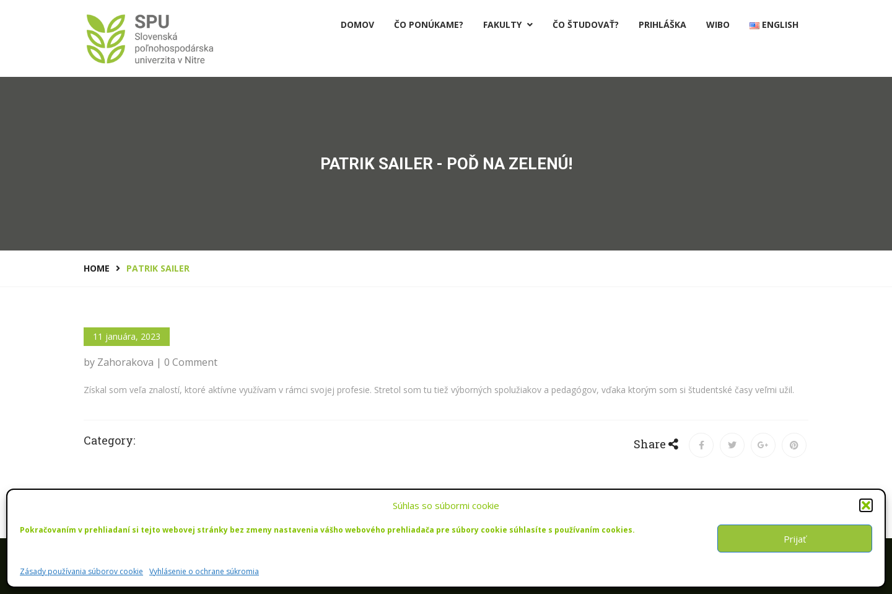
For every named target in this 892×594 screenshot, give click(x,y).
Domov (357, 24)
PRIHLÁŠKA (662, 24)
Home (97, 268)
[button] (866, 505)
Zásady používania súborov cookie (81, 571)
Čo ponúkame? (428, 24)
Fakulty (508, 24)
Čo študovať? (586, 24)
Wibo (718, 24)
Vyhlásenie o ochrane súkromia (204, 571)
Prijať (795, 539)
